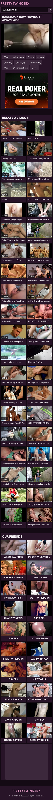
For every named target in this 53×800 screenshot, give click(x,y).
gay (7, 57)
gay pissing (36, 62)
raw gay (21, 62)
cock (42, 57)
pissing (9, 62)
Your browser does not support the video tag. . (26, 38)
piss (7, 68)
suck (35, 68)
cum (32, 57)
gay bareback (21, 68)
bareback (19, 57)
